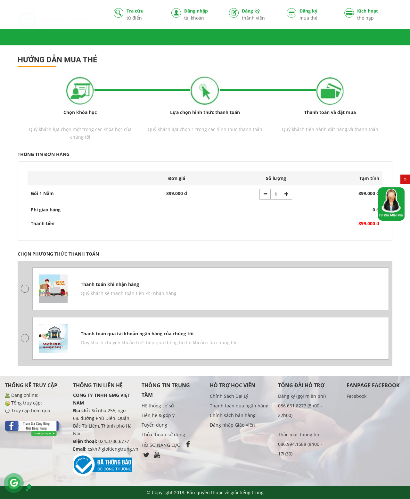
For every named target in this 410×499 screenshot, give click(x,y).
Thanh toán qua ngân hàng (239, 406)
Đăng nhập (201, 15)
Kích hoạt (374, 15)
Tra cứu (144, 15)
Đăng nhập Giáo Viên (232, 425)
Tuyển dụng (154, 425)
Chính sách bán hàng (233, 415)
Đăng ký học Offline (324, 37)
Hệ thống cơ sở (158, 406)
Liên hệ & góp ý (158, 415)
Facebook (356, 396)
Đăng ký (259, 15)
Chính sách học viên (186, 37)
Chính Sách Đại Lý (229, 396)
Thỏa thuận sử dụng (163, 434)
